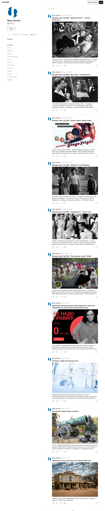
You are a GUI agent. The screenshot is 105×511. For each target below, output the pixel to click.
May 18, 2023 (66, 304)
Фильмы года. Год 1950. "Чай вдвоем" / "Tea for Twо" (72, 212)
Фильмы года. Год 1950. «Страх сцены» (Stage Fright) (72, 121)
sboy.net (10, 39)
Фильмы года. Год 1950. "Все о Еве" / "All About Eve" (71, 75)
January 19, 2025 (67, 15)
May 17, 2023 (66, 359)
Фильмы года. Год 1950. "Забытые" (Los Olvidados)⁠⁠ (71, 165)
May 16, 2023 (66, 459)
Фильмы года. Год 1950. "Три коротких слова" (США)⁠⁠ (71, 257)
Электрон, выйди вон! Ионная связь (65, 362)
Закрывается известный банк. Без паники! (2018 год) (71, 462)
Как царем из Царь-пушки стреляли (65, 412)
